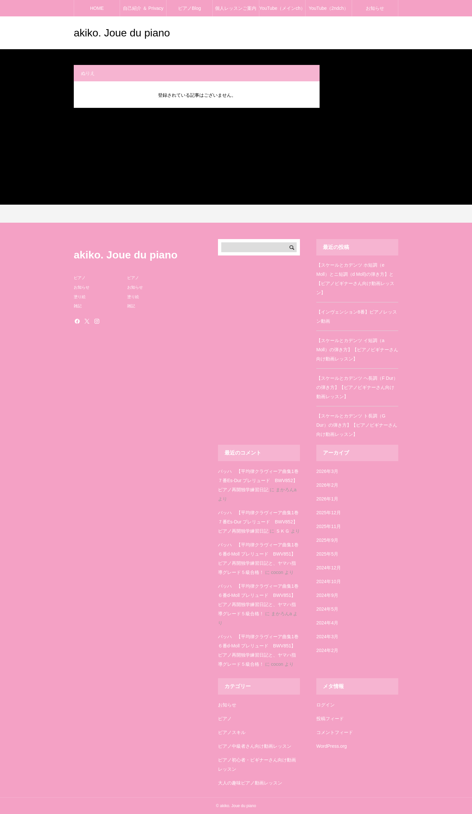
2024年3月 (327, 636)
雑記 (78, 306)
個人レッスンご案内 (235, 8)
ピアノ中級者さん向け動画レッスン (254, 746)
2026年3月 (327, 471)
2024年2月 (327, 650)
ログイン (325, 704)
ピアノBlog (189, 8)
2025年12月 (328, 512)
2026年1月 (327, 498)
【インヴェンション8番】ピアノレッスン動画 (356, 316)
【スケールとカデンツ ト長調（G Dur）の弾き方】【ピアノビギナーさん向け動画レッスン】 (356, 425)
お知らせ (375, 8)
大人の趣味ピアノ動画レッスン (250, 782)
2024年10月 (328, 581)
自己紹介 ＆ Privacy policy (143, 11)
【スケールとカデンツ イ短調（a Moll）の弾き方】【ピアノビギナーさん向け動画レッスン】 (357, 349)
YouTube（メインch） (282, 8)
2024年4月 (327, 622)
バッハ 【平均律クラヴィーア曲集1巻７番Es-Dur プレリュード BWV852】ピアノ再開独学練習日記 (258, 480)
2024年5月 (327, 609)
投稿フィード (330, 718)
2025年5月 (327, 554)
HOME (97, 8)
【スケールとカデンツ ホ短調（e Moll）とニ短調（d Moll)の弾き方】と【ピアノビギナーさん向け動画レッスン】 (355, 278)
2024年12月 (328, 567)
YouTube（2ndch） (328, 8)
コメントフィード (334, 732)
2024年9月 (327, 595)
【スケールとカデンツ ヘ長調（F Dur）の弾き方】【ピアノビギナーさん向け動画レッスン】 (357, 387)
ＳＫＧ (282, 531)
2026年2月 (327, 485)
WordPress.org (331, 746)
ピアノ (225, 718)
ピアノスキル (232, 732)
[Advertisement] (236, 157)
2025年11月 (328, 526)
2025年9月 (327, 540)
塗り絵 (80, 297)
